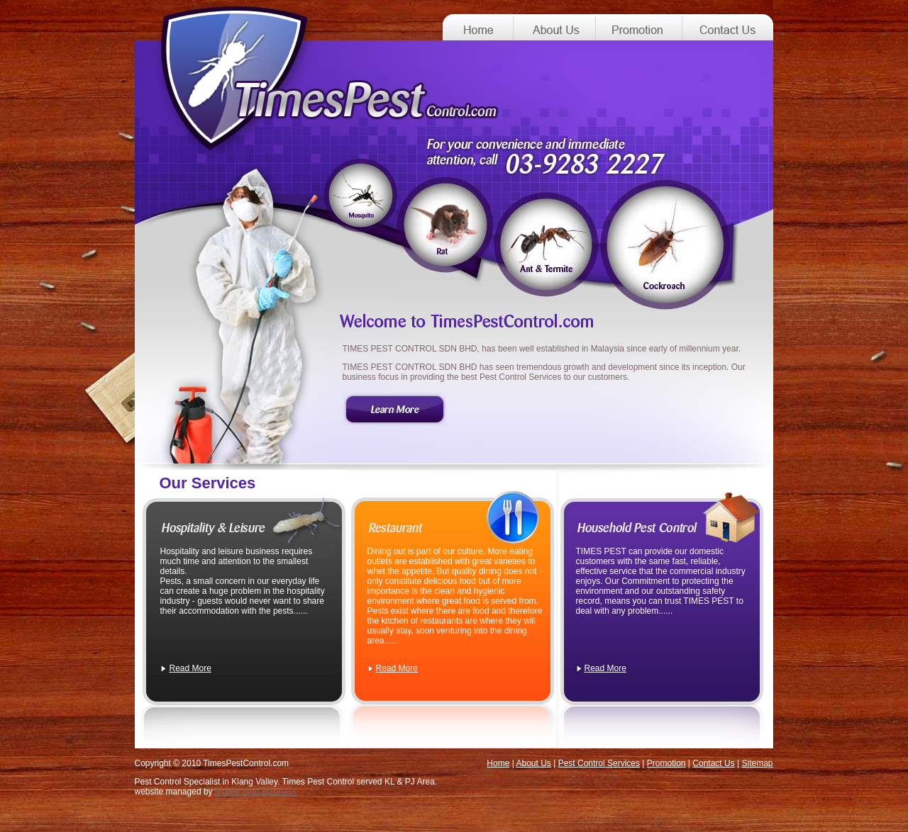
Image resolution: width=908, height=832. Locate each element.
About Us (533, 763)
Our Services (208, 483)
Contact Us (713, 763)
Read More (190, 668)
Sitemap (757, 763)
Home (498, 763)
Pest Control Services (599, 763)
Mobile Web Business (256, 792)
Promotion (666, 763)
